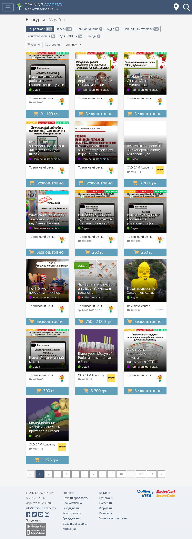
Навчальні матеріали (141, 29)
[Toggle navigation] (8, 7)
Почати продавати (75, 498)
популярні (71, 44)
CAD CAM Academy (140, 167)
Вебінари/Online (89, 29)
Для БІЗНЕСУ (71, 36)
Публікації (106, 498)
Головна (68, 493)
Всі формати (40, 29)
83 (141, 474)
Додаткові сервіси (75, 524)
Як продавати (71, 513)
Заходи (93, 36)
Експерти (105, 503)
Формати (105, 508)
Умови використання (113, 518)
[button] (186, 7)
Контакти (69, 529)
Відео (64, 29)
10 (121, 474)
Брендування (71, 518)
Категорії (105, 513)
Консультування (41, 36)
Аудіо (113, 29)
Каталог (105, 493)
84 (151, 474)
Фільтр (34, 45)
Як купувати (70, 508)
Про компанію (72, 503)
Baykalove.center (138, 306)
